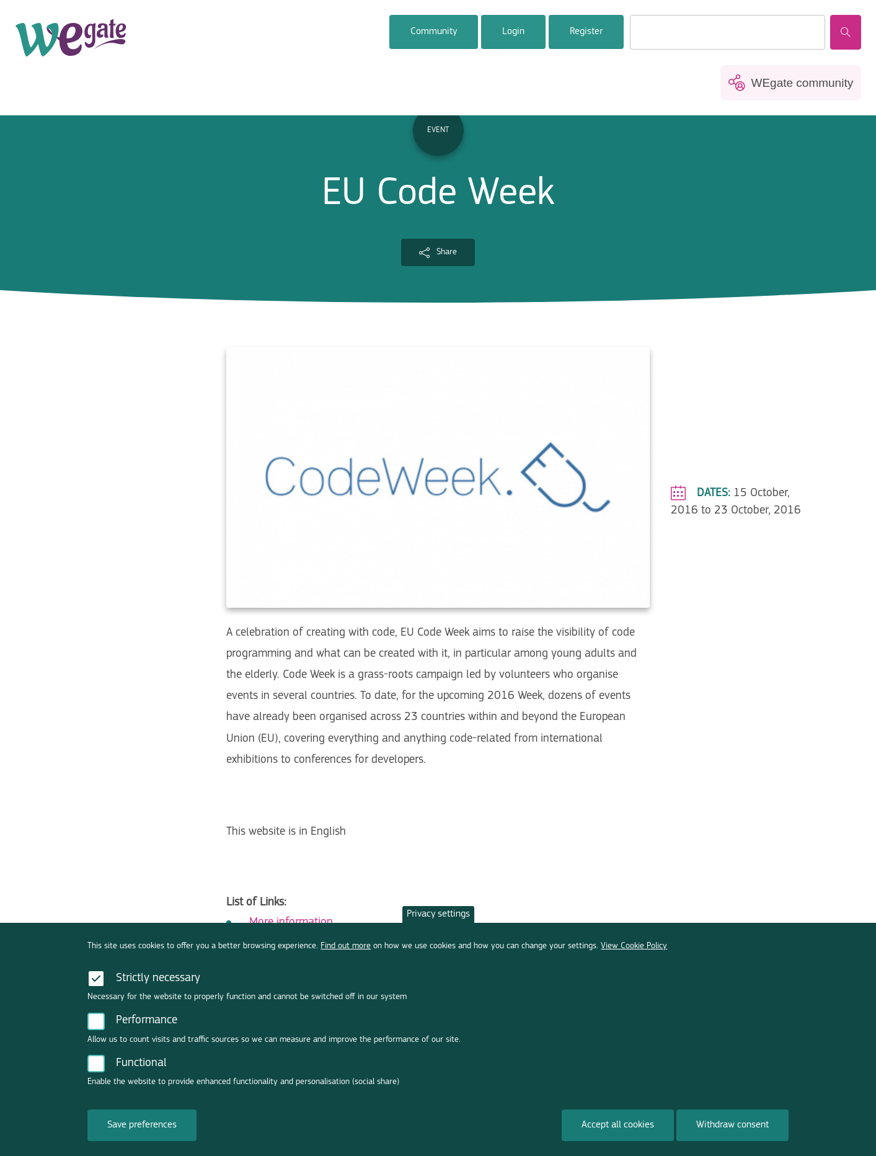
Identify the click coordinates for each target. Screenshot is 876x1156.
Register (586, 32)
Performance (146, 1028)
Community (433, 32)
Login (513, 32)
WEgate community (802, 82)
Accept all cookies (618, 1132)
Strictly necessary (158, 986)
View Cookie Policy (634, 953)
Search (845, 32)
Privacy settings (438, 922)
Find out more (346, 953)
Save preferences (142, 1132)
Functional (141, 1071)
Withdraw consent (732, 1132)
